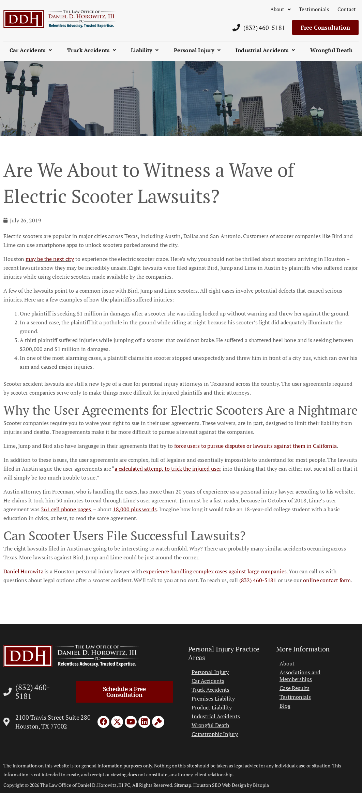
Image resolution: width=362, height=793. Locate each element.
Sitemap (182, 785)
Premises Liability (213, 698)
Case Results (295, 688)
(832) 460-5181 (258, 580)
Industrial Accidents (265, 50)
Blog (285, 705)
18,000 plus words (135, 509)
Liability (145, 50)
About (280, 9)
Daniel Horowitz (23, 571)
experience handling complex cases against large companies (214, 571)
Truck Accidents (91, 50)
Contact (346, 9)
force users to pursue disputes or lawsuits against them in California (255, 446)
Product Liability (212, 707)
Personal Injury (197, 50)
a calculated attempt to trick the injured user (168, 468)
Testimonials (314, 9)
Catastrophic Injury (215, 734)
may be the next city (50, 259)
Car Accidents (31, 50)
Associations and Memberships (300, 675)
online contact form (327, 580)
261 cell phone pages (66, 509)
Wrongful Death (331, 50)
